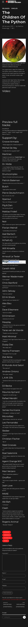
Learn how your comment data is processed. (14, 599)
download (6, 532)
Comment (5, 553)
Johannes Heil (7, 537)
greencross (7, 535)
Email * (4, 579)
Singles (14, 8)
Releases (6, 8)
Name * (4, 573)
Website (4, 585)
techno (5, 540)
